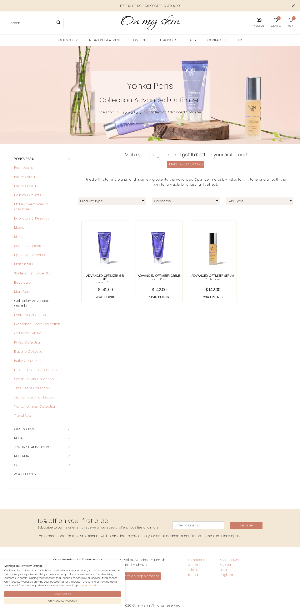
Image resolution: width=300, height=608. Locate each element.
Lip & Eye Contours (29, 255)
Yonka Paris (132, 112)
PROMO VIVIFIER (26, 176)
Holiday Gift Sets (27, 195)
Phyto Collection (27, 342)
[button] (69, 159)
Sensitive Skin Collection (34, 379)
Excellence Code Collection (37, 324)
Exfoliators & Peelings (31, 218)
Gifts (18, 465)
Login (224, 569)
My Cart (226, 564)
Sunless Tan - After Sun (33, 273)
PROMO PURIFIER (26, 186)
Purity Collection (27, 360)
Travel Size (22, 415)
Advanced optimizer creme (159, 275)
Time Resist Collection (32, 388)
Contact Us (217, 40)
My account (229, 559)
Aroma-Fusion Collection (34, 397)
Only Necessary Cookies (62, 600)
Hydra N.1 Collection (30, 315)
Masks (19, 227)
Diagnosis (168, 40)
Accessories (25, 474)
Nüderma (21, 456)
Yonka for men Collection (35, 406)
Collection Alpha (27, 333)
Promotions (23, 167)
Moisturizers (23, 264)
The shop (106, 112)
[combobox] (112, 201)
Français (193, 574)
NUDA (18, 438)
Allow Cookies (62, 594)
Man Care (22, 291)
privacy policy (90, 585)
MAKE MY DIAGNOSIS (186, 164)
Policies (192, 569)
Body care (22, 282)
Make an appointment (140, 575)
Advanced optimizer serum (212, 275)
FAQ (192, 40)
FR (240, 40)
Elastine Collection (29, 351)
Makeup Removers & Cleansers (31, 207)
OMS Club (141, 40)
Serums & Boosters (29, 245)
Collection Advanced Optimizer (175, 112)
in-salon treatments (105, 40)
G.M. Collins (24, 429)
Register (246, 525)
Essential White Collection (35, 369)
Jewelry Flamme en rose (34, 447)
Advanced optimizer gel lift (105, 277)
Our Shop (68, 40)
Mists (18, 236)
